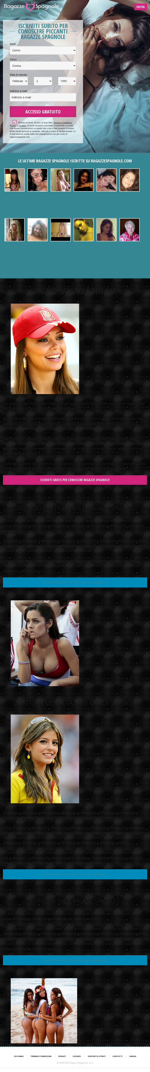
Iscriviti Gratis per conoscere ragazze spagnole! (75, 480)
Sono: (13, 44)
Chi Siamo (19, 1056)
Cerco (13, 59)
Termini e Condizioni (63, 123)
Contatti (117, 1056)
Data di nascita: (18, 74)
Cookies (22, 126)
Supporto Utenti (97, 1056)
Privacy (13, 126)
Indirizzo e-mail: (19, 91)
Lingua (132, 1056)
